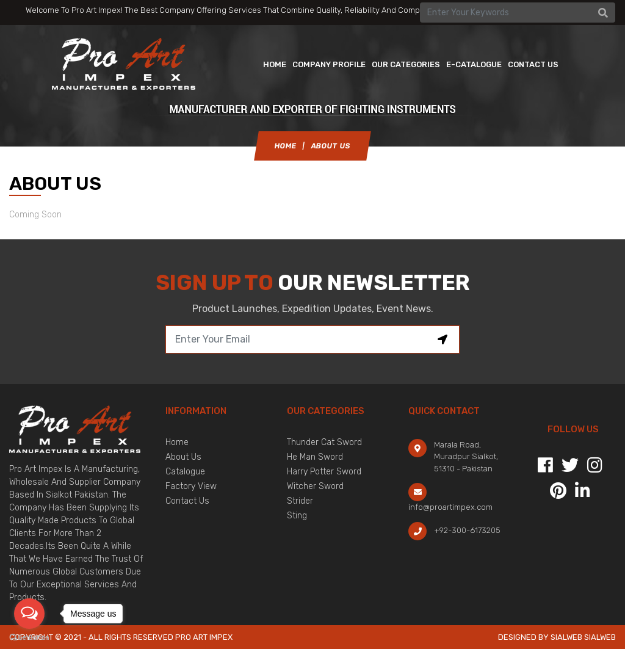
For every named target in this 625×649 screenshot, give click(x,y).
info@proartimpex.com (450, 507)
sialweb (599, 637)
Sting (297, 515)
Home (274, 66)
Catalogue (185, 471)
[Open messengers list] (29, 613)
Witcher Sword (315, 486)
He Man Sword (315, 457)
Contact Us (187, 501)
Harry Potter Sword (324, 471)
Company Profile (329, 66)
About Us (183, 457)
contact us (533, 66)
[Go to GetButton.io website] (29, 636)
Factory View (191, 486)
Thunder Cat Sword (324, 442)
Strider (300, 501)
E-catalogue (474, 66)
